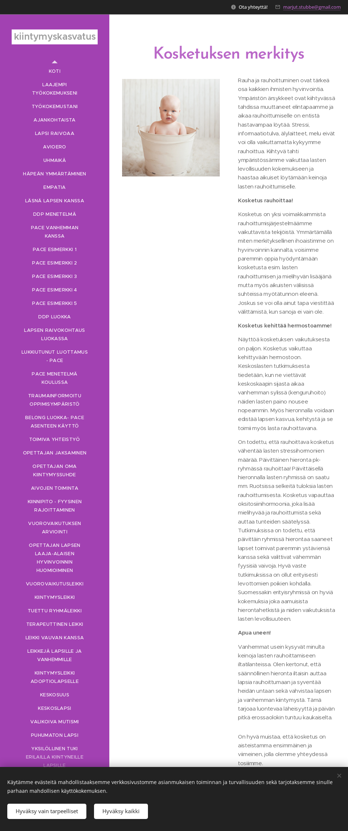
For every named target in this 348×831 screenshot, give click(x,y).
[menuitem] (54, 71)
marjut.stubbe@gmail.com (312, 7)
